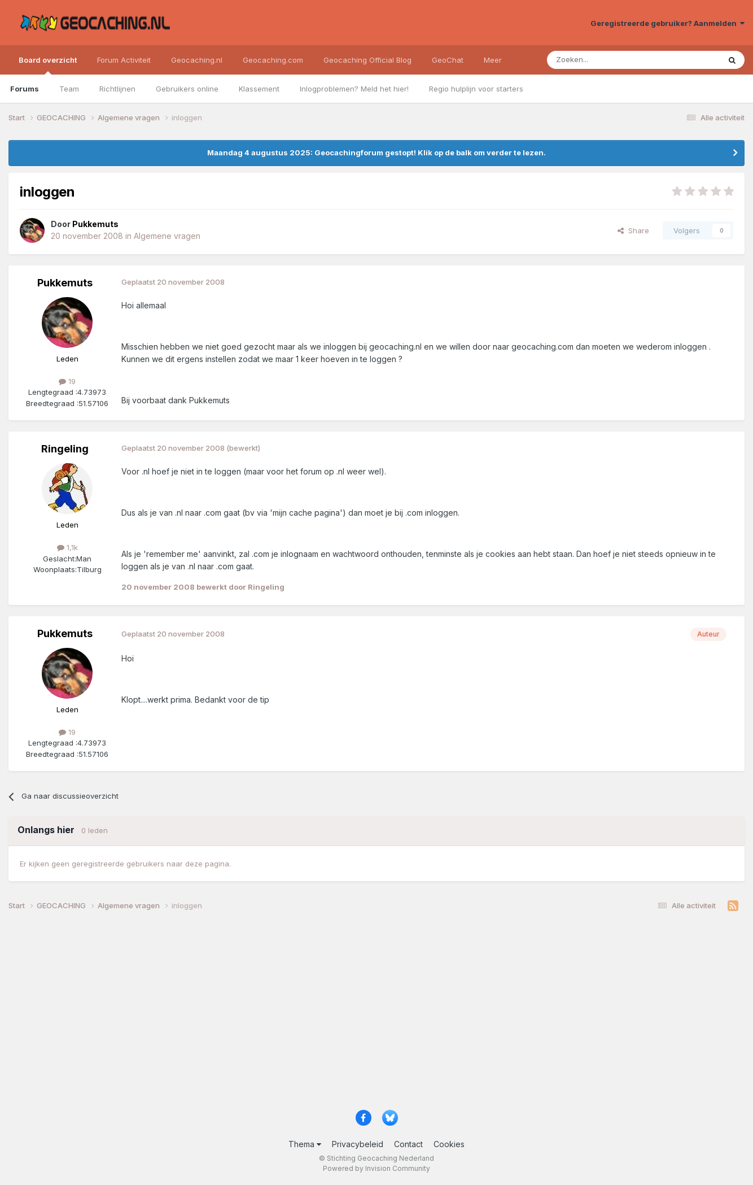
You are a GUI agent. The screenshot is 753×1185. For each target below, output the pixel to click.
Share (633, 230)
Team (69, 88)
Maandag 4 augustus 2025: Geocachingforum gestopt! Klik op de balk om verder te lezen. (376, 152)
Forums (24, 88)
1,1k (67, 547)
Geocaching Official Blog (367, 59)
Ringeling (65, 449)
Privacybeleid (357, 1144)
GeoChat (447, 59)
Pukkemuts (65, 283)
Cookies (449, 1144)
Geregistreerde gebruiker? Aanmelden (667, 23)
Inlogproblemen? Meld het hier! (354, 88)
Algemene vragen (167, 236)
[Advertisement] (347, 1014)
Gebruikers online (187, 88)
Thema (304, 1144)
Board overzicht (48, 65)
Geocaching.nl (196, 59)
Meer (493, 59)
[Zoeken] (598, 60)
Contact (408, 1144)
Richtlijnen (117, 88)
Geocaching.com (273, 59)
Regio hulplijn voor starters (476, 88)
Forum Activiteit (124, 59)
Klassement (259, 88)
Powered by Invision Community (376, 1168)
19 (67, 381)
